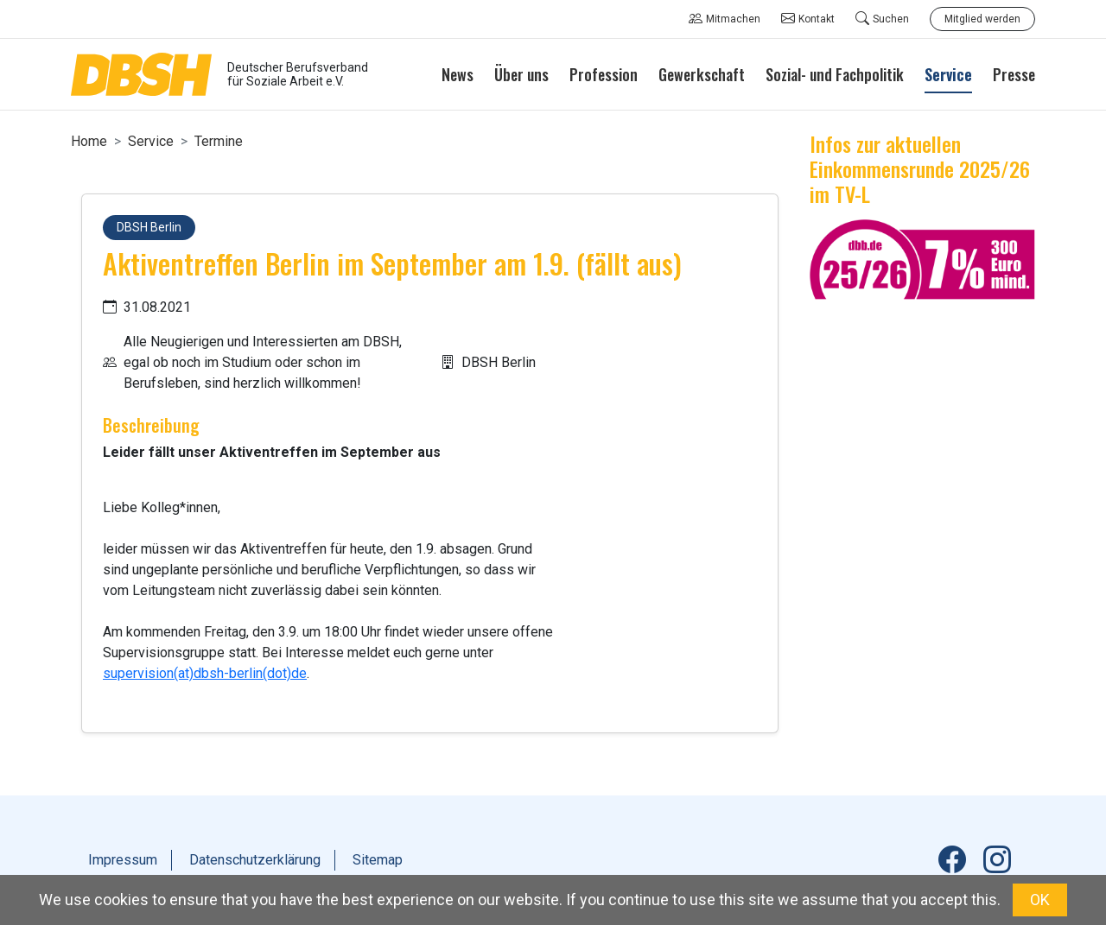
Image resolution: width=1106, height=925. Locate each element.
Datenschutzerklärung (255, 860)
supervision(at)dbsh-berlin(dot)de (205, 673)
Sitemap (378, 860)
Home (89, 141)
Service (151, 141)
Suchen (882, 19)
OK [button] (1040, 899)
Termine (218, 141)
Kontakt (808, 19)
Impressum (122, 860)
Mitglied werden (982, 19)
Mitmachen (724, 19)
